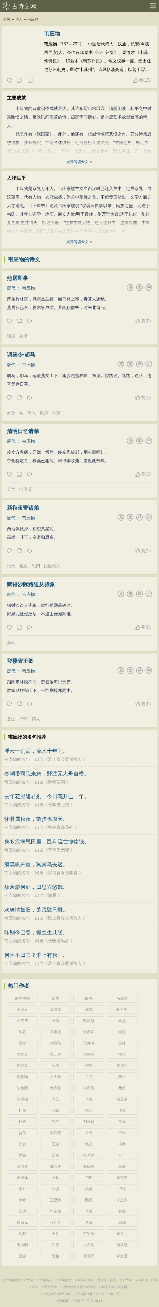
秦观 (122, 1032)
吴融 (89, 1189)
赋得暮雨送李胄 (63, 872)
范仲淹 (88, 1043)
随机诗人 (29, 80)
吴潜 (22, 1043)
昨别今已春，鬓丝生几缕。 (36, 932)
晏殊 (122, 1043)
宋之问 (122, 1200)
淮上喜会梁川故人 (65, 759)
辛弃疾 (55, 1032)
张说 (55, 1189)
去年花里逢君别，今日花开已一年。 (46, 796)
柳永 (122, 1054)
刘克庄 (22, 1021)
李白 (89, 1099)
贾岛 (22, 1133)
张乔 (22, 1189)
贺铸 (89, 1065)
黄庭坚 (55, 1009)
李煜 (122, 1077)
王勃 (55, 1233)
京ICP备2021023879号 (103, 1294)
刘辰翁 (55, 1043)
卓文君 (122, 1256)
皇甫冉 (122, 1177)
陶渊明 (22, 1245)
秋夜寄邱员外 (60, 827)
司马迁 (122, 1245)
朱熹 (122, 1021)
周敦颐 (22, 1077)
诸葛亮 (88, 1256)
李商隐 (88, 1088)
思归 (36, 566)
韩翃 (122, 1222)
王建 (55, 1144)
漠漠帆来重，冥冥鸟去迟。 (36, 864)
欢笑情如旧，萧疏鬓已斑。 (36, 910)
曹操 (22, 1256)
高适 (22, 1211)
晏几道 (55, 1054)
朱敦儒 (88, 1054)
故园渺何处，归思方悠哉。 (36, 887)
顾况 (89, 1200)
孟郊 (89, 1133)
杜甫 (22, 1110)
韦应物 (33, 19)
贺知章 (88, 1233)
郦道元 (122, 1233)
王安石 (22, 1009)
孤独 (44, 412)
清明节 (25, 489)
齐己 (55, 1099)
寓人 (31, 412)
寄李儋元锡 (58, 804)
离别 (11, 642)
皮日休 (22, 1177)
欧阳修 (88, 1021)
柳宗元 (22, 1222)
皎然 (55, 1121)
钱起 (89, 1144)
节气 (11, 489)
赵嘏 (122, 1211)
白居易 (122, 1099)
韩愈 (22, 1144)
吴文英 (22, 1054)
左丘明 (88, 1245)
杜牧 (22, 1121)
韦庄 (89, 1177)
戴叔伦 (55, 1166)
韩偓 (122, 1166)
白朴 (89, 998)
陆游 (55, 1021)
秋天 (11, 566)
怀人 (36, 719)
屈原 (55, 1245)
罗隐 (22, 1155)
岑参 (122, 1144)
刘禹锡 (22, 1099)
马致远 (122, 998)
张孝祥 (88, 1032)
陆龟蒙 (22, 1088)
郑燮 (55, 998)
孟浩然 (22, 1166)
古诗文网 (24, 6)
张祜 (55, 1177)
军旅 (56, 412)
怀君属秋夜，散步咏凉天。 (36, 819)
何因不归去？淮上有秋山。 (36, 955)
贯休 (122, 1121)
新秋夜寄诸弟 (23, 508)
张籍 (55, 1110)
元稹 (122, 1088)
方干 (122, 1155)
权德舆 (88, 1166)
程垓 (55, 1065)
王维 (122, 1133)
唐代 (11, 288)
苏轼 (89, 1009)
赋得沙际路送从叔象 (31, 584)
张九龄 (55, 1222)
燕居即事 (17, 278)
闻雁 (52, 895)
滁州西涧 (56, 782)
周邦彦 (22, 1065)
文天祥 (55, 1077)
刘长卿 (88, 1121)
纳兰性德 (22, 998)
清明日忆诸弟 (23, 431)
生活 (23, 336)
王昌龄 (55, 1200)
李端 (89, 1211)
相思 (23, 566)
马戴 (22, 1233)
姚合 (89, 1110)
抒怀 (23, 719)
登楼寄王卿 (20, 661)
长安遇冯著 (58, 940)
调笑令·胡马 (21, 355)
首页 (6, 19)
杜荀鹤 (88, 1155)
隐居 (11, 336)
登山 (11, 719)
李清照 (122, 1065)
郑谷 (55, 1155)
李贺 (89, 1222)
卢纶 (122, 1189)
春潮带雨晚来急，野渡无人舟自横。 (46, 774)
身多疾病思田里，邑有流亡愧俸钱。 (46, 842)
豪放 (11, 412)
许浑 (122, 1110)
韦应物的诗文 (24, 259)
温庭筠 (55, 1133)
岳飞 (89, 1077)
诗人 (19, 19)
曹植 (55, 1256)
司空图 (55, 1211)
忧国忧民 (52, 566)
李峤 (22, 1200)
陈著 (22, 1032)
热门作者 (18, 986)
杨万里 (122, 1009)
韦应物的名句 (17, 759)
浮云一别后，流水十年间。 (36, 751)
